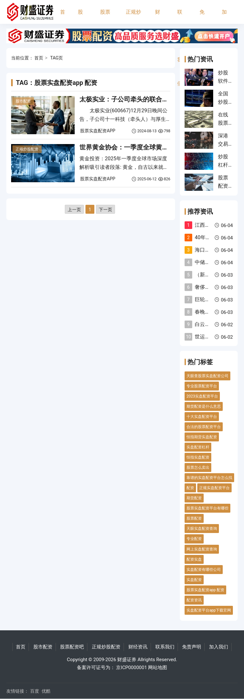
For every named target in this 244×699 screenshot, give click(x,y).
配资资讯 (194, 600)
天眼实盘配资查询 (201, 528)
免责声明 (202, 16)
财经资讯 (157, 16)
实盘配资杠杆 (197, 447)
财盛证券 (126, 659)
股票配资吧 (105, 16)
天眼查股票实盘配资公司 (207, 376)
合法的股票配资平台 (203, 427)
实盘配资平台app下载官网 (208, 610)
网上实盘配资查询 (201, 549)
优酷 (46, 691)
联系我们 (179, 16)
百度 (34, 691)
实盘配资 (194, 580)
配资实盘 (194, 559)
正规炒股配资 (133, 16)
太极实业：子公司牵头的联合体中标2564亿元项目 (150, 99)
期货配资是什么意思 (203, 406)
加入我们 (224, 16)
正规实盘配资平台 (214, 488)
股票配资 (194, 518)
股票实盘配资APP (97, 130)
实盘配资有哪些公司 (203, 569)
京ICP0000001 (131, 667)
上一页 (74, 209)
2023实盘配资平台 (202, 396)
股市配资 (80, 16)
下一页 (105, 209)
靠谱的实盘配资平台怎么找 (209, 477)
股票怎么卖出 (197, 467)
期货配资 (194, 498)
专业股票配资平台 (201, 386)
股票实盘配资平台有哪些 (207, 508)
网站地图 (157, 667)
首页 (62, 16)
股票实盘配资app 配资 (205, 590)
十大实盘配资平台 (201, 416)
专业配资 (194, 538)
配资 (190, 488)
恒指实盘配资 (197, 457)
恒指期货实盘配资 (201, 437)
